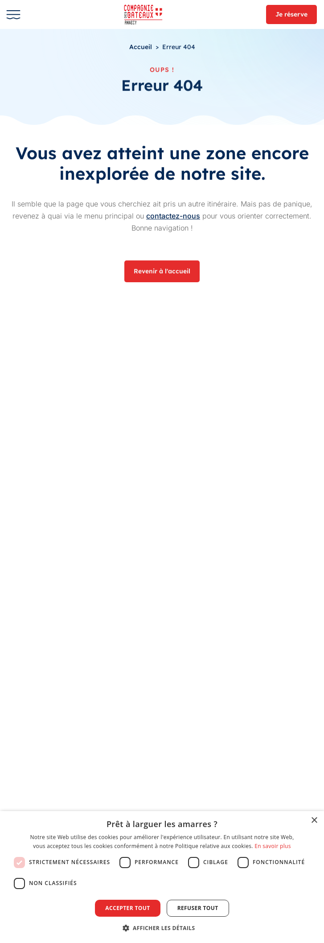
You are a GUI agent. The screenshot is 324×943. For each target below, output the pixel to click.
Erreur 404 (178, 47)
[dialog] (162, 877)
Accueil (140, 47)
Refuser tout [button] (197, 908)
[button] (162, 927)
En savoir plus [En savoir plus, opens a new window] (272, 846)
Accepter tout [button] (127, 908)
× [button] (314, 820)
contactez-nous (173, 215)
